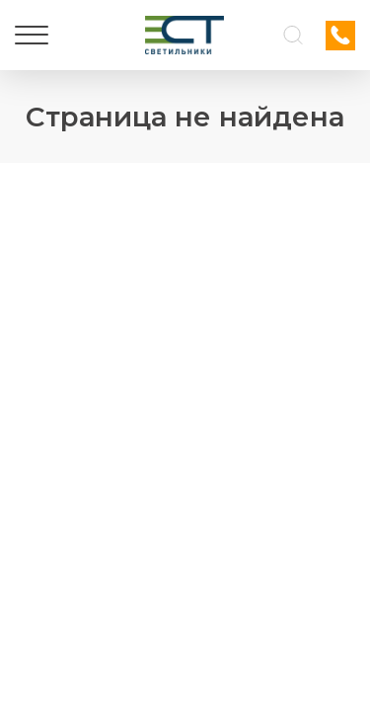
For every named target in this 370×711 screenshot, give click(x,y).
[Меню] (31, 35)
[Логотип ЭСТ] (184, 35)
